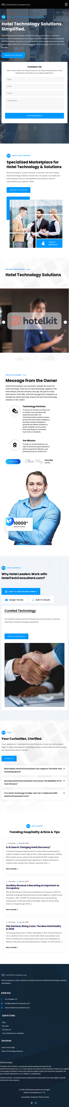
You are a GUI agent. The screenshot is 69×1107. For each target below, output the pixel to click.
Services (5, 1026)
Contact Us (6, 1029)
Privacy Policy (44, 1097)
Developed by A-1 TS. (37, 1092)
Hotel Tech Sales (8, 1047)
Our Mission (29, 440)
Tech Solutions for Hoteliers (13, 1033)
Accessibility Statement (29, 1097)
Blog (3, 1022)
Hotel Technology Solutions (12, 1051)
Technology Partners (34, 406)
